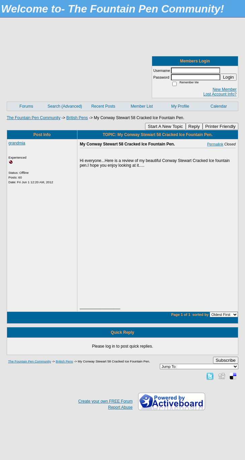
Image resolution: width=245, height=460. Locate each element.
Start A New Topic (165, 126)
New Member (225, 89)
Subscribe (226, 360)
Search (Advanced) (64, 106)
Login (228, 77)
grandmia (16, 143)
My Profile (180, 106)
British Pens (77, 117)
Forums (26, 106)
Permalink (215, 144)
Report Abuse (120, 407)
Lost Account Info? (220, 94)
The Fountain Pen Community (33, 117)
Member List (142, 106)
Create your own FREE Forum (105, 401)
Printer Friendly (220, 126)
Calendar (218, 106)
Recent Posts (103, 106)
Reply (194, 126)
